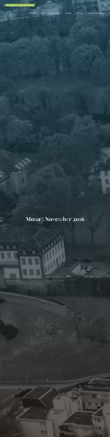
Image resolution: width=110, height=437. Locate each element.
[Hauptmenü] (105, 5)
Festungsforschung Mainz (19, 5)
